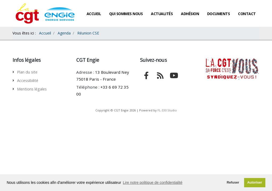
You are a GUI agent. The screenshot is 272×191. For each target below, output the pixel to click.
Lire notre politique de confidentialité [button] (152, 182)
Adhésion (190, 13)
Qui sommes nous (126, 13)
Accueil (94, 13)
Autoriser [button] (254, 182)
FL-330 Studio (167, 110)
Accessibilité (29, 80)
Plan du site (28, 72)
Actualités (162, 13)
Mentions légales (33, 89)
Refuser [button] (233, 182)
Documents (218, 13)
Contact (247, 13)
